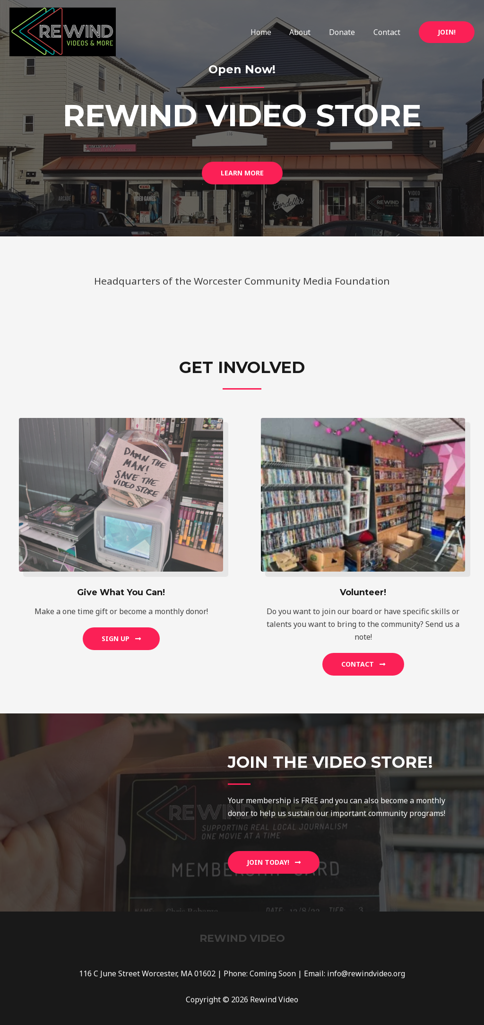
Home (271, 32)
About (308, 32)
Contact (388, 32)
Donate (347, 32)
